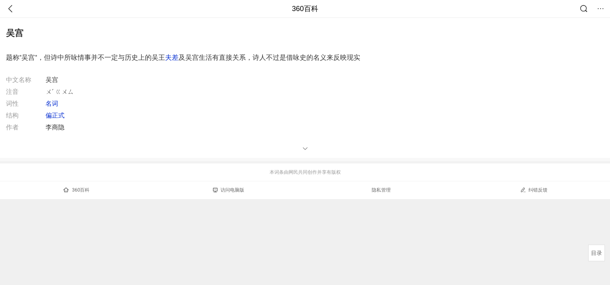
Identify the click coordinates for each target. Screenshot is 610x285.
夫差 (172, 57)
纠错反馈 (533, 190)
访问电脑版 (228, 190)
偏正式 (55, 115)
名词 (52, 103)
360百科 (305, 9)
